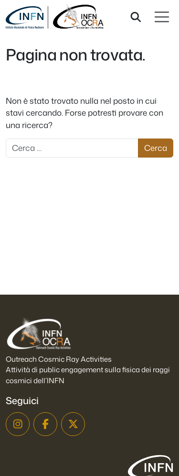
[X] (73, 424)
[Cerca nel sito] (135, 17)
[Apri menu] (161, 17)
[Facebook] (45, 424)
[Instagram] (18, 424)
